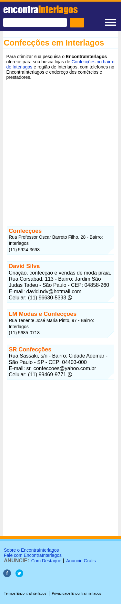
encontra (40, 9)
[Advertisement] (60, 148)
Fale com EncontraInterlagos (33, 555)
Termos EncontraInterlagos (25, 593)
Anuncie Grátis (81, 560)
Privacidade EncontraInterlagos (76, 593)
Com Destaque (46, 560)
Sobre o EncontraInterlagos (31, 550)
